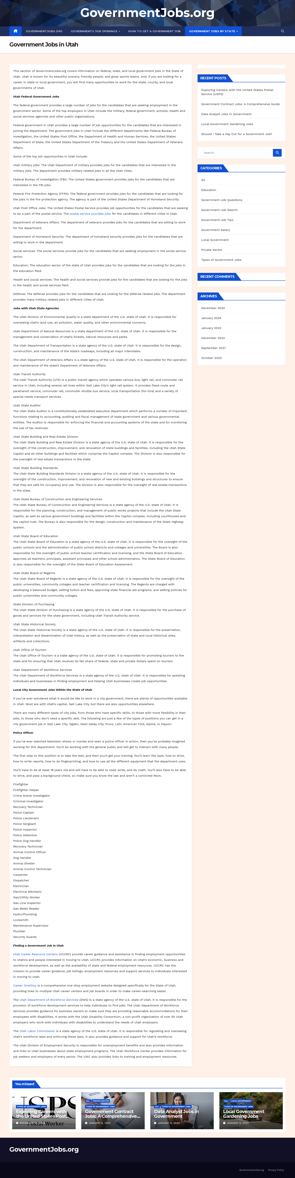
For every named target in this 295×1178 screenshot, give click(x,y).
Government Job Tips (217, 220)
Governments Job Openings (95, 31)
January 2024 (211, 318)
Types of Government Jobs (221, 260)
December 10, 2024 (32, 1123)
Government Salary (215, 230)
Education (208, 190)
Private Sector (212, 250)
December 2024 (213, 308)
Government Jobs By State (212, 31)
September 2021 (213, 348)
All (203, 180)
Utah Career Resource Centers (35, 954)
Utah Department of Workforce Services (49, 1000)
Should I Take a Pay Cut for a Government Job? (236, 134)
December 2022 (213, 338)
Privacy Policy (276, 1170)
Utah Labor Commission (37, 1031)
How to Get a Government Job (154, 31)
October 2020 (211, 358)
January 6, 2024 (100, 1123)
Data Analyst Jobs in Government (226, 114)
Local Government (215, 240)
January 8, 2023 (169, 1123)
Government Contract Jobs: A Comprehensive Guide (240, 104)
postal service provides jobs (90, 213)
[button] (282, 31)
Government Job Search (219, 210)
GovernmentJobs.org (147, 12)
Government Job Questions (221, 200)
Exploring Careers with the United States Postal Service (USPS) (43, 1116)
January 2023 (211, 328)
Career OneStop (24, 985)
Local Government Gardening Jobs (227, 124)
